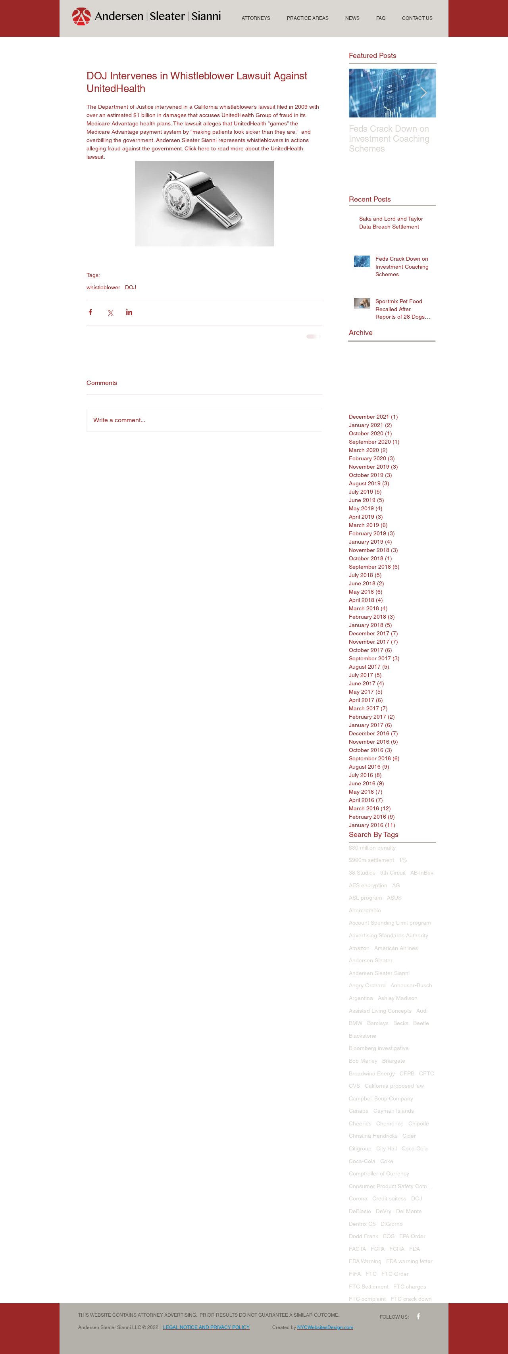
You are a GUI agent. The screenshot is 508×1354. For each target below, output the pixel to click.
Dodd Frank (363, 1236)
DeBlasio (360, 1211)
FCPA (378, 1249)
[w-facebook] (418, 1316)
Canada (359, 1111)
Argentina (361, 998)
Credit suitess (389, 1198)
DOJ (130, 287)
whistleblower (103, 287)
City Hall (386, 1148)
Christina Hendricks (373, 1136)
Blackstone (362, 1036)
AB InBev (421, 872)
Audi (421, 1011)
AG (396, 885)
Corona (358, 1198)
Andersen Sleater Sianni (379, 973)
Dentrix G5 (362, 1224)
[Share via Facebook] (90, 312)
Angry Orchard (367, 985)
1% (403, 860)
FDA (414, 1249)
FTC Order (395, 1274)
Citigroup (360, 1148)
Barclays (378, 1023)
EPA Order (412, 1236)
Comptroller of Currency (379, 1173)
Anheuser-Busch (411, 985)
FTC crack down (411, 1299)
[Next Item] (423, 93)
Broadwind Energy (372, 1073)
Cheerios (360, 1123)
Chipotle (418, 1123)
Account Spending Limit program (390, 922)
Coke (386, 1161)
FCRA (396, 1249)
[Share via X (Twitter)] (110, 312)
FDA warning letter (409, 1261)
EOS (388, 1236)
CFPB (407, 1073)
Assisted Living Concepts (380, 1011)
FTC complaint (367, 1299)
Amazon (359, 948)
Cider (409, 1136)
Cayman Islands (393, 1111)
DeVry (383, 1211)
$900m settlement (371, 860)
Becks (400, 1023)
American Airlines (396, 948)
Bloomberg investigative (379, 1048)
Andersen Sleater (371, 960)
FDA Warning (365, 1261)
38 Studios (362, 872)
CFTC (426, 1073)
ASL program (365, 897)
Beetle (421, 1023)
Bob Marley (363, 1061)
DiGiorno (392, 1224)
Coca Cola (415, 1148)
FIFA (355, 1274)
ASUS (394, 897)
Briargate (393, 1061)
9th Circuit (393, 872)
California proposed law (394, 1086)
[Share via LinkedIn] (129, 312)
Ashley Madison (398, 998)
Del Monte (409, 1211)
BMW (355, 1023)
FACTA (357, 1249)
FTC (371, 1274)
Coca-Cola (362, 1161)
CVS (354, 1086)
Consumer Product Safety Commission (392, 1186)
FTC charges (409, 1286)
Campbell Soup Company (381, 1098)
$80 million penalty (372, 847)
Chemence (390, 1123)
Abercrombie (365, 910)
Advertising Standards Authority (388, 935)
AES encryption (368, 885)
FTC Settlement (369, 1286)
